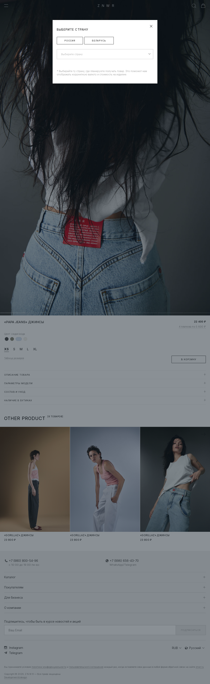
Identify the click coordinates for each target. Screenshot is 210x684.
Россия (69, 40)
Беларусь (99, 40)
